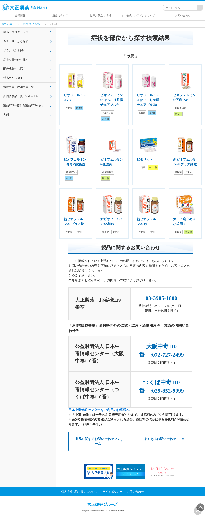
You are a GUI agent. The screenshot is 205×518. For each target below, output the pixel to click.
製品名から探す (13, 77)
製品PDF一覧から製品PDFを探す (23, 105)
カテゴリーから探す (15, 41)
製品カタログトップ (15, 32)
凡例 (6, 114)
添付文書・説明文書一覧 (18, 87)
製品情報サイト (25, 7)
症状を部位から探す (15, 59)
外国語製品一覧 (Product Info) (21, 96)
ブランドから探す (14, 50)
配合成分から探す (14, 68)
